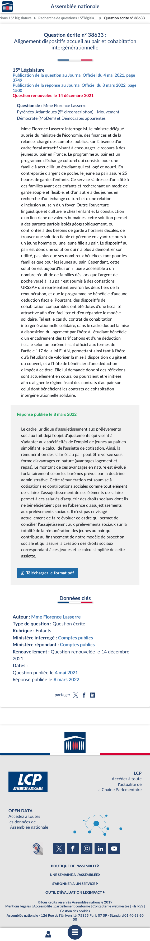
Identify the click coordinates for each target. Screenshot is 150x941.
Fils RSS (137, 906)
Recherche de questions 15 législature (68, 17)
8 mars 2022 (66, 679)
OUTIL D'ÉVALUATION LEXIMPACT (73, 892)
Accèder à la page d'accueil (7, 7)
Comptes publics (75, 638)
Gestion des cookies (75, 911)
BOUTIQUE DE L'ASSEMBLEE (74, 866)
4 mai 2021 (66, 673)
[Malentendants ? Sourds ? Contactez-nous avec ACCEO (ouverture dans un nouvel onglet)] (36, 848)
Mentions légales (18, 906)
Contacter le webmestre (110, 906)
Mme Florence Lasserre (56, 617)
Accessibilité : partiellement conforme (61, 906)
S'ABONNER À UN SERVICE (73, 883)
